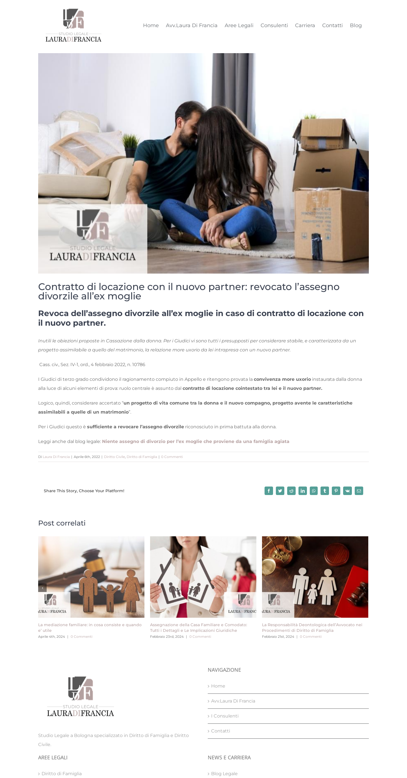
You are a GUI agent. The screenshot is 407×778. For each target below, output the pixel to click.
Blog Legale (224, 710)
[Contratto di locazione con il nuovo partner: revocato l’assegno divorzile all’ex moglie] (203, 163)
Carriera (219, 725)
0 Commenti (172, 457)
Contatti (220, 667)
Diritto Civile (114, 457)
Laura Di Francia (56, 457)
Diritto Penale (57, 740)
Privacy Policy (189, 762)
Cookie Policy (220, 762)
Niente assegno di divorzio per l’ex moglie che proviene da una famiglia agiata (195, 441)
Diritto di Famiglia (142, 457)
